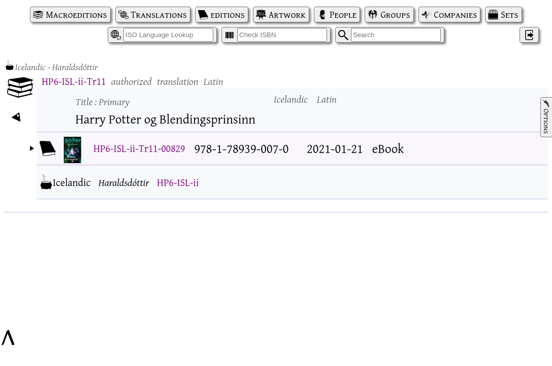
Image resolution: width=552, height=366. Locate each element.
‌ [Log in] (529, 35)
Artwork (287, 14)
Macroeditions (76, 14)
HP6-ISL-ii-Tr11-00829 (139, 148)
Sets (509, 14)
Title (103, 101)
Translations (159, 14)
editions (228, 14)
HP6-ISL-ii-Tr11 (74, 81)
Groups (395, 14)
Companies (455, 14)
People (343, 14)
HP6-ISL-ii (178, 182)
